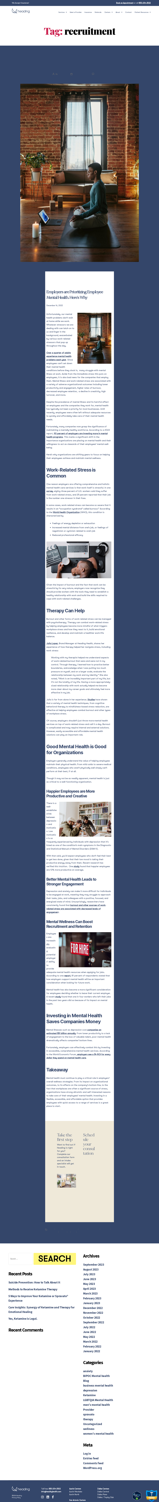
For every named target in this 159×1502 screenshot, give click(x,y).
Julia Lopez (61, 83)
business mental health (82, 56)
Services (62, 12)
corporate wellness (71, 1238)
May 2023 (88, 1290)
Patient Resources (143, 12)
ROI (69, 1240)
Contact (128, 12)
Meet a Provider (76, 12)
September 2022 (91, 1322)
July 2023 (88, 1281)
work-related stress (86, 1240)
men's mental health (94, 1395)
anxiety (51, 1238)
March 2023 (89, 1298)
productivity (108, 1238)
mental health (96, 1238)
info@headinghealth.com (51, 1474)
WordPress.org (91, 1451)
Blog (67, 56)
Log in (86, 1439)
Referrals (98, 12)
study (77, 875)
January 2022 (90, 1347)
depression (84, 1238)
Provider (87, 1399)
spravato (88, 1403)
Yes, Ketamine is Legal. (20, 1319)
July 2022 (88, 1326)
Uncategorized (91, 1411)
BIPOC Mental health (94, 1370)
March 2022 (89, 1339)
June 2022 (88, 1330)
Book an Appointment (124, 3)
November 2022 (91, 1314)
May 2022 (88, 1335)
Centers (108, 12)
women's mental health (95, 1419)
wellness (87, 1415)
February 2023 (90, 1302)
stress (74, 1240)
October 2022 (90, 1318)
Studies (91, 709)
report (67, 985)
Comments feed (91, 1447)
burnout (58, 1238)
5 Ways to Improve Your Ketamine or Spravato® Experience (39, 1303)
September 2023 (91, 1273)
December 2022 (91, 1310)
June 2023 (88, 1285)
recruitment (53, 1240)
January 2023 (90, 1306)
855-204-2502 (145, 3)
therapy (87, 1407)
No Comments (101, 83)
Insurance (88, 12)
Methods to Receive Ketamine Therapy (28, 1297)
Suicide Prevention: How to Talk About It (29, 1291)
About (119, 12)
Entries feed (89, 1443)
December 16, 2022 (80, 83)
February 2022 (90, 1343)
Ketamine (88, 1387)
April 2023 (88, 1294)
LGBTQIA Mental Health (95, 1391)
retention (63, 1240)
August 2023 (89, 1277)
